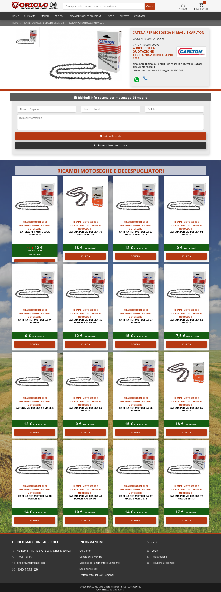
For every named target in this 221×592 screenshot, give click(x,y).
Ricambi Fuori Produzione (86, 16)
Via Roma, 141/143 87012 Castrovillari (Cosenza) (41, 550)
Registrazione (157, 556)
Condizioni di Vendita (91, 556)
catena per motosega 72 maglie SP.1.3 (186, 497)
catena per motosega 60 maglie (186, 321)
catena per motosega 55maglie (35, 233)
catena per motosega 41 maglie (34, 321)
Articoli (60, 16)
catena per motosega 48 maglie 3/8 (34, 497)
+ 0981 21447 (22, 556)
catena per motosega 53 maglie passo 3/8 (135, 233)
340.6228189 (25, 569)
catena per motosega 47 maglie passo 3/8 (135, 497)
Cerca (149, 6)
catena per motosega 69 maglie (85, 409)
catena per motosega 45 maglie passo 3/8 (85, 321)
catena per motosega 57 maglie (135, 321)
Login (152, 550)
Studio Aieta (118, 589)
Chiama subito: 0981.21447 (110, 145)
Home (15, 16)
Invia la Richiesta (110, 136)
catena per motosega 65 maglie (186, 409)
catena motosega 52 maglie (35, 408)
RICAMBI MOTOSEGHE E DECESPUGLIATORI (43, 22)
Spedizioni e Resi (88, 568)
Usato (110, 16)
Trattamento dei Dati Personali (96, 574)
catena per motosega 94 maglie (186, 233)
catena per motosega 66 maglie (135, 409)
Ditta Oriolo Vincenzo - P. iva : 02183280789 (120, 586)
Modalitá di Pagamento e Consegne (99, 562)
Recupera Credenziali (161, 562)
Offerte (124, 16)
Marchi (45, 16)
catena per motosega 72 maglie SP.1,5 (85, 233)
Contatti (139, 16)
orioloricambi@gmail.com (29, 562)
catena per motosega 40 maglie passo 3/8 (85, 497)
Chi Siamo (30, 16)
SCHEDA (85, 256)
